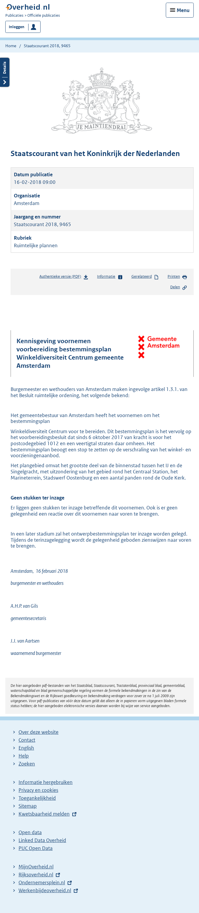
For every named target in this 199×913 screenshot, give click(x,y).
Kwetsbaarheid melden (44, 814)
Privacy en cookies (38, 790)
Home (10, 45)
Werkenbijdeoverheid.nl (45, 890)
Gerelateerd (145, 277)
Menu (183, 10)
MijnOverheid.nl (36, 866)
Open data (30, 832)
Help (24, 756)
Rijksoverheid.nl (36, 874)
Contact (27, 740)
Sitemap (28, 806)
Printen (177, 277)
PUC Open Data (36, 848)
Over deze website (38, 732)
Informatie (110, 277)
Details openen (4, 72)
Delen (178, 287)
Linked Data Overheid (42, 840)
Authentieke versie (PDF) (63, 277)
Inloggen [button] (16, 26)
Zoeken (27, 763)
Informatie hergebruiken (46, 782)
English (26, 748)
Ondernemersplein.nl (42, 882)
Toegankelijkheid (37, 798)
